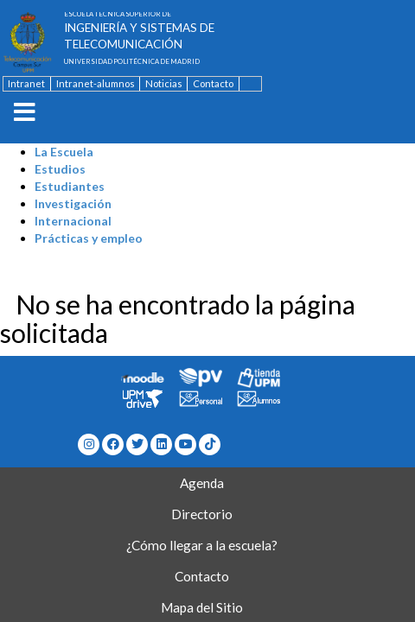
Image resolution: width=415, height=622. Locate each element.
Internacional (73, 220)
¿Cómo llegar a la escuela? (202, 545)
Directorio (202, 514)
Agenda (202, 483)
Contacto (213, 83)
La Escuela (64, 151)
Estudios (60, 169)
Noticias (163, 83)
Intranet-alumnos (95, 83)
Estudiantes (70, 186)
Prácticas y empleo (89, 238)
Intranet (26, 83)
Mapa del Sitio (202, 607)
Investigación (73, 203)
